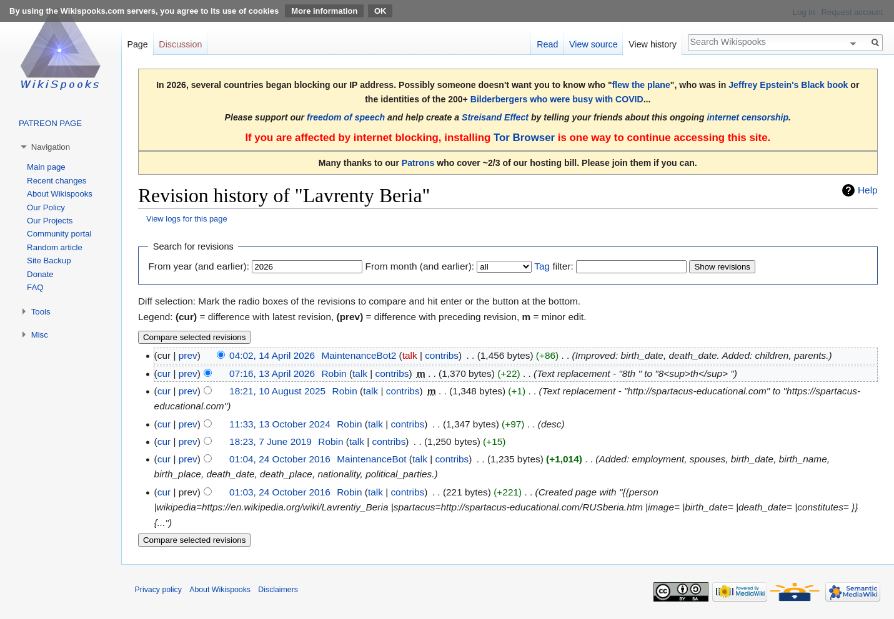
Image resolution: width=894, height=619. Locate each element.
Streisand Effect (495, 117)
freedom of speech (346, 117)
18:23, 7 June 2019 (270, 441)
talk (409, 355)
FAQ (35, 287)
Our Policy (46, 207)
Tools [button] (41, 311)
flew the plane (641, 85)
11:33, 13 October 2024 (279, 424)
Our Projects (49, 220)
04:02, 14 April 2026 (272, 355)
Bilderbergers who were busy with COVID (556, 99)
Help (868, 190)
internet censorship (747, 117)
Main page (46, 167)
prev (188, 355)
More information (324, 11)
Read (547, 44)
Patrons (418, 163)
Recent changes (56, 180)
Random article (54, 247)
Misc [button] (39, 334)
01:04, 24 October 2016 (279, 459)
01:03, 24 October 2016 (279, 492)
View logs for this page (186, 218)
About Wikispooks (59, 193)
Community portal (59, 233)
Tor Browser (524, 138)
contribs (442, 355)
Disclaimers (278, 589)
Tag (542, 266)
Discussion (180, 44)
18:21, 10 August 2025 (277, 391)
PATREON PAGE (50, 123)
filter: (553, 266)
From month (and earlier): (419, 266)
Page (137, 44)
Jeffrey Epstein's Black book (788, 85)
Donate (40, 274)
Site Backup (49, 260)
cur (164, 373)
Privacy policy (158, 589)
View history (652, 44)
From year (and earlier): (198, 266)
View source (593, 44)
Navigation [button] (50, 147)
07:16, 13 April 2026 (272, 373)
